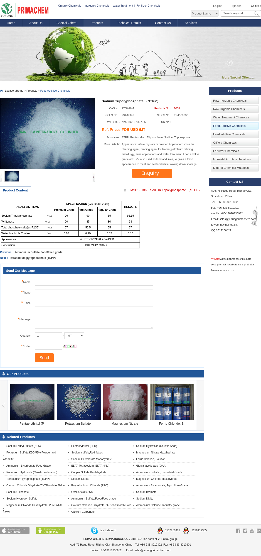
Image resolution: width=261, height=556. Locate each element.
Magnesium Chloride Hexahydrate (156, 478)
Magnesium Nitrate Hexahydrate (155, 452)
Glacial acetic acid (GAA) (151, 465)
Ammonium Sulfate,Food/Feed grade (38, 252)
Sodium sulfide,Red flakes (87, 452)
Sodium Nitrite (144, 498)
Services (191, 23)
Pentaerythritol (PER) (84, 446)
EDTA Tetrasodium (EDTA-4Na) (90, 465)
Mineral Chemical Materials (231, 167)
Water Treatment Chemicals (231, 117)
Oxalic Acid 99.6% (82, 492)
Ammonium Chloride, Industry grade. (158, 505)
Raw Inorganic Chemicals (229, 100)
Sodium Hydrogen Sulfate (21, 498)
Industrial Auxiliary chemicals (232, 159)
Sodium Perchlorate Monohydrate (91, 459)
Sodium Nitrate (80, 478)
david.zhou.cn (103, 530)
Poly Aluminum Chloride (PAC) (89, 485)
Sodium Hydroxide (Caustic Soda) (156, 446)
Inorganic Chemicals (97, 5)
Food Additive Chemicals (229, 125)
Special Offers (66, 23)
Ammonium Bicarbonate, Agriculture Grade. (162, 485)
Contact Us (163, 23)
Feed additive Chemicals (229, 134)
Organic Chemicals (69, 5)
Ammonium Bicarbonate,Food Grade (28, 465)
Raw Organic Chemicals (229, 109)
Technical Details (129, 23)
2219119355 (195, 530)
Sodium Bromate (146, 492)
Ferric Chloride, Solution (150, 459)
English (217, 5)
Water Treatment (123, 5)
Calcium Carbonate (83, 511)
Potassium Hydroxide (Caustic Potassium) (31, 472)
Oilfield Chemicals (225, 142)
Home (11, 23)
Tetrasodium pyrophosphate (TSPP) (32, 258)
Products (97, 23)
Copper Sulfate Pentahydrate (88, 472)
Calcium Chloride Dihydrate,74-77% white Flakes (36, 485)
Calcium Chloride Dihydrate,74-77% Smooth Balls (101, 505)
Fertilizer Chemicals (148, 5)
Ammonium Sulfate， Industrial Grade (159, 472)
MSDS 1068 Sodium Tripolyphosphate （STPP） (166, 190)
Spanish (236, 5)
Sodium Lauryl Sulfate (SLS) (23, 446)
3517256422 (169, 530)
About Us (35, 23)
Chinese (256, 5)
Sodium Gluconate (17, 492)
